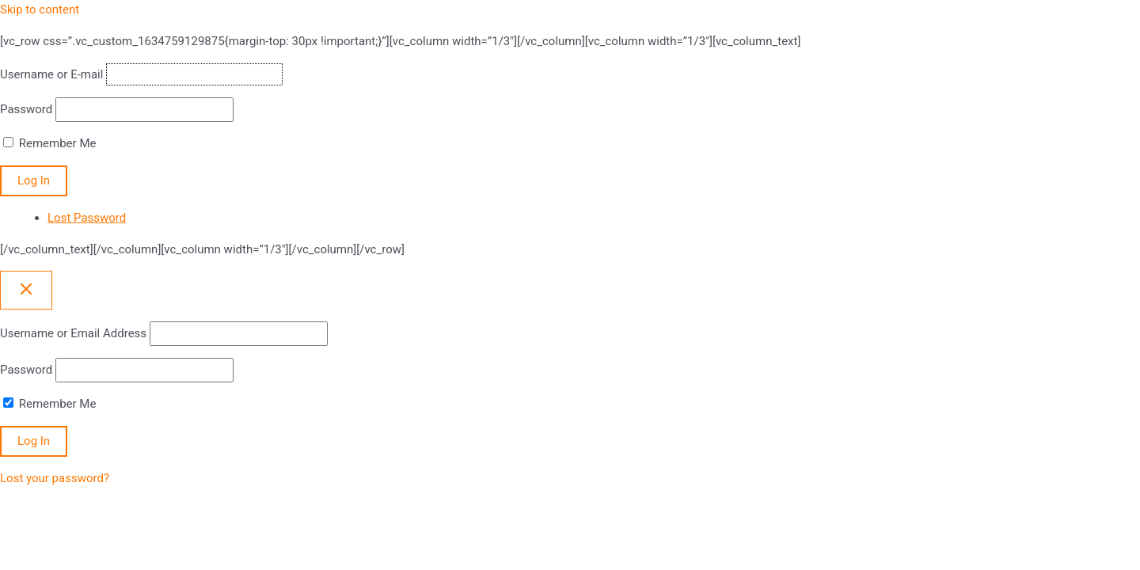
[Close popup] (26, 290)
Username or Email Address (73, 333)
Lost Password (87, 218)
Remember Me (58, 143)
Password (26, 109)
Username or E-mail (51, 74)
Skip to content (39, 9)
